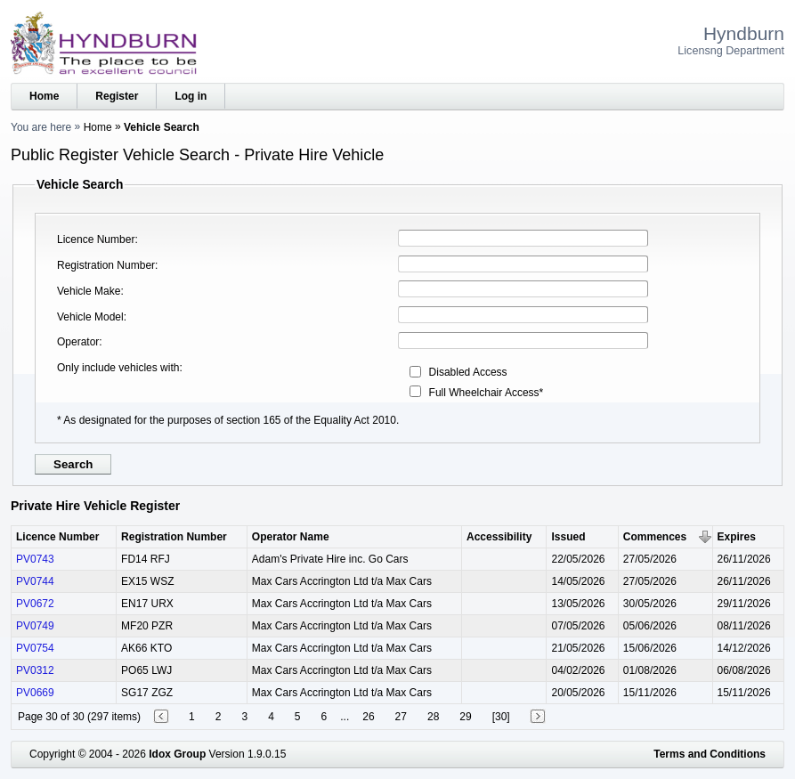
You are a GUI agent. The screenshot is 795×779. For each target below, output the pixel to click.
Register (116, 96)
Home (44, 96)
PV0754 (35, 648)
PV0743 (35, 559)
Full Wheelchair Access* (486, 392)
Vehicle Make (88, 291)
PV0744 (35, 581)
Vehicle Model (90, 317)
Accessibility (498, 537)
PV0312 (35, 670)
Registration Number (106, 265)
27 (401, 716)
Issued (568, 537)
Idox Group (177, 754)
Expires (737, 537)
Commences (654, 537)
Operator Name (290, 537)
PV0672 (35, 603)
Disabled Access (468, 372)
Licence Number (95, 239)
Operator (78, 342)
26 (368, 716)
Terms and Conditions (709, 754)
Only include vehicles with (118, 367)
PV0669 (35, 692)
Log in (190, 96)
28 (433, 716)
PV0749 (35, 626)
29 (465, 716)
